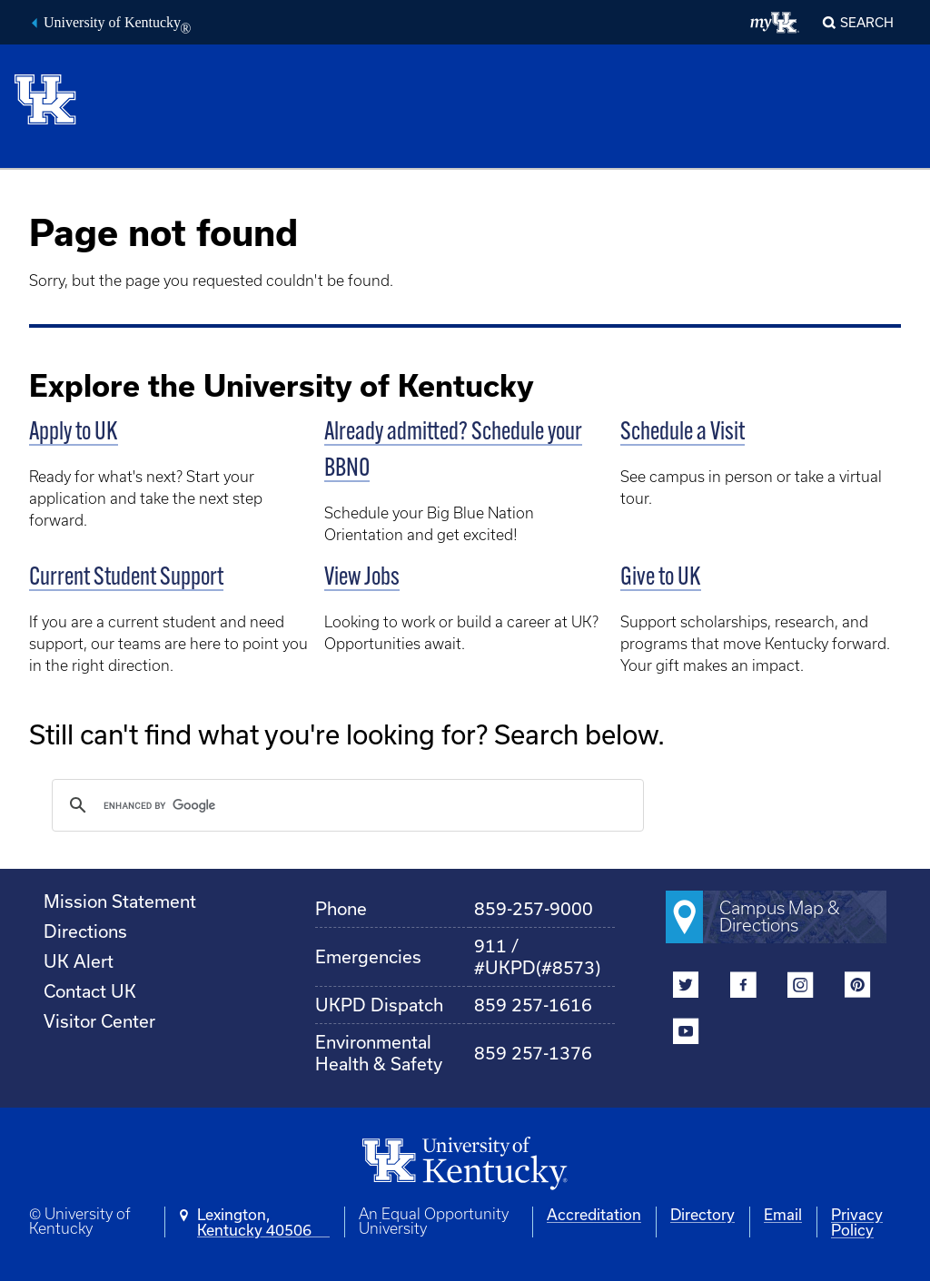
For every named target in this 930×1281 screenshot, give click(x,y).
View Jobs (362, 578)
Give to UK (660, 578)
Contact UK (90, 990)
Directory (702, 1214)
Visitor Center (99, 1020)
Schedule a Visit (682, 433)
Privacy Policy (857, 1222)
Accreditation (594, 1214)
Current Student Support (126, 578)
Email (783, 1214)
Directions (85, 931)
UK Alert (79, 961)
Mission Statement (120, 901)
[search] (345, 805)
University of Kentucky (117, 24)
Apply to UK (73, 433)
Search (867, 22)
